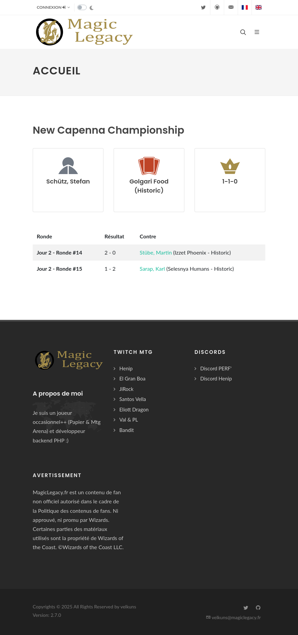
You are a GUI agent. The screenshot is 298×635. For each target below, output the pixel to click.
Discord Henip (216, 378)
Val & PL (128, 419)
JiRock (126, 389)
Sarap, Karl (153, 268)
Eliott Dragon (134, 409)
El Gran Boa (132, 378)
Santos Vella (132, 399)
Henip (126, 368)
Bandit (126, 430)
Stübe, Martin (156, 252)
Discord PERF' (216, 368)
